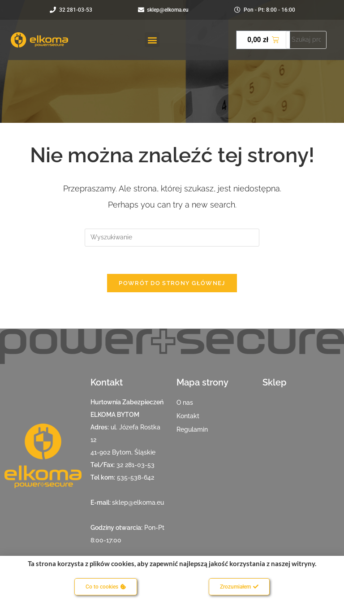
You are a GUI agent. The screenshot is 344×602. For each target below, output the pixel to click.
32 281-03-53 (135, 464)
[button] (152, 39)
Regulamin (192, 429)
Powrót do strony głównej (172, 283)
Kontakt (187, 416)
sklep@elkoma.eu (138, 502)
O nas (184, 402)
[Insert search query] (172, 238)
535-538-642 (135, 477)
